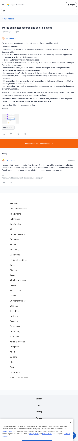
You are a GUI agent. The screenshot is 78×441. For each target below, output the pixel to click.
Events (13, 285)
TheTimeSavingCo (13, 160)
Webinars (14, 306)
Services (14, 321)
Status (13, 367)
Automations (9, 19)
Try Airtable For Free (19, 377)
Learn (12, 275)
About (12, 351)
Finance (13, 270)
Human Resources (18, 259)
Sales (12, 265)
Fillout (11, 49)
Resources (14, 310)
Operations (15, 254)
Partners (14, 316)
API (39, 405)
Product (13, 244)
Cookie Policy (7, 436)
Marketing (14, 249)
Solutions (14, 239)
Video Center (15, 290)
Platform (14, 203)
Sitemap (39, 411)
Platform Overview (18, 208)
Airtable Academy (18, 280)
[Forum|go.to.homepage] (15, 5)
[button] (2, 5)
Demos (13, 295)
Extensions (15, 219)
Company (14, 346)
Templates (14, 336)
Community (15, 331)
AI (11, 229)
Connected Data (17, 234)
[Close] (70, 427)
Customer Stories (17, 300)
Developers (15, 326)
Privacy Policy (34, 438)
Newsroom (15, 372)
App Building (15, 224)
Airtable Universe (17, 341)
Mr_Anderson (11, 38)
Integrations (15, 213)
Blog (12, 362)
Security (39, 399)
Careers (13, 357)
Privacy (39, 418)
